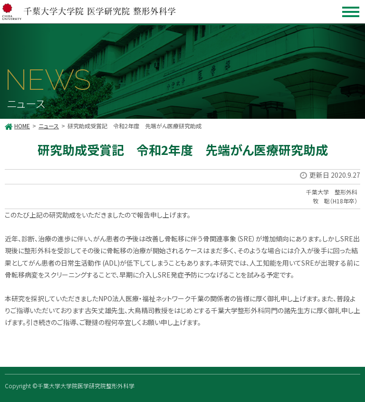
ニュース (48, 126)
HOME (22, 126)
